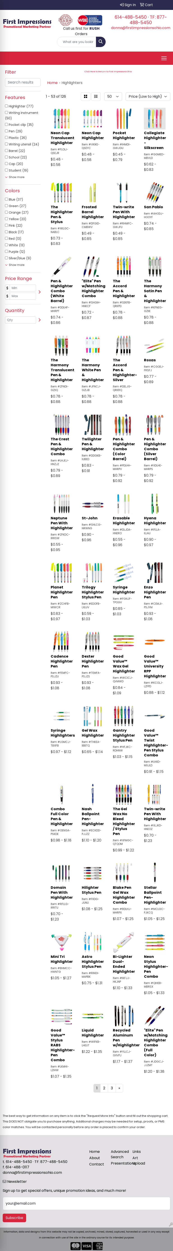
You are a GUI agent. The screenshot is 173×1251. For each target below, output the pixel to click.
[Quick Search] (76, 42)
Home (94, 1151)
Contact (96, 1164)
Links (136, 1151)
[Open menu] (163, 58)
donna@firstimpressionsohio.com (140, 27)
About (94, 1158)
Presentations (119, 1163)
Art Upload (138, 1160)
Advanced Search (119, 1154)
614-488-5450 (131, 17)
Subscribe (14, 1217)
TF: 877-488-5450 (148, 20)
